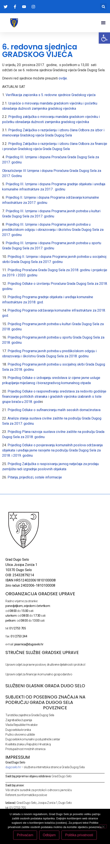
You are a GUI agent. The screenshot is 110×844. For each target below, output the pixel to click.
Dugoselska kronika (18, 730)
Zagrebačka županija (18, 720)
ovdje (62, 78)
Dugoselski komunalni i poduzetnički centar (32, 739)
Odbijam (49, 835)
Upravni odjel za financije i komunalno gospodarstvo (38, 674)
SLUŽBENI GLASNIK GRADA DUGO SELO (45, 686)
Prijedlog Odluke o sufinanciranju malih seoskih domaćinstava (54, 410)
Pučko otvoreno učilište (20, 734)
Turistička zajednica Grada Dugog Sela (29, 715)
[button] (103, 6)
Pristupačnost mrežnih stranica (25, 749)
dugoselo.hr (13, 767)
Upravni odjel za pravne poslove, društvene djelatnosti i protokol (45, 664)
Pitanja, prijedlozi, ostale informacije (35, 477)
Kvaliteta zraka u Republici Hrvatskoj (28, 744)
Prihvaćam (25, 835)
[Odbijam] (103, 826)
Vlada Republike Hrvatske (21, 725)
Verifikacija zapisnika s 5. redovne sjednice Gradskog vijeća (50, 95)
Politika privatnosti (79, 835)
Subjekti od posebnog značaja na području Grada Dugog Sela (45, 699)
